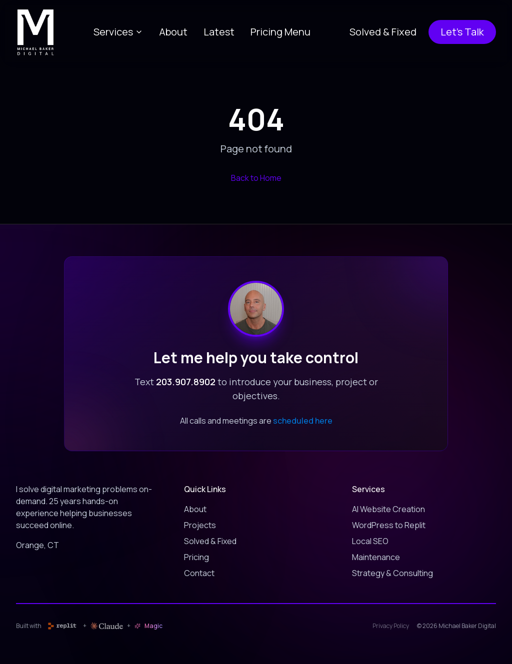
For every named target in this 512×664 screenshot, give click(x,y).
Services (118, 31)
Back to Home (256, 177)
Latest (219, 31)
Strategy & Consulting (392, 573)
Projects (200, 525)
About (173, 31)
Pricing (196, 557)
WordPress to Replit (389, 525)
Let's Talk (462, 31)
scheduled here (302, 420)
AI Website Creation (388, 509)
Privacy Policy (390, 626)
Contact (199, 573)
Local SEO (370, 541)
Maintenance (376, 557)
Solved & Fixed (383, 31)
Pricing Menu (280, 31)
